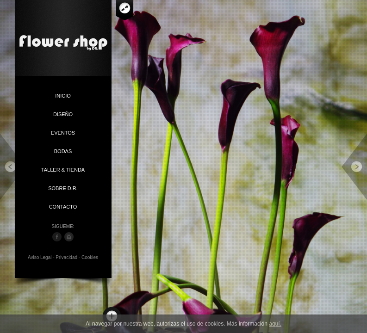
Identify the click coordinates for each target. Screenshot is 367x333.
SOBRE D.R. (63, 188)
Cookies (89, 257)
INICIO (63, 96)
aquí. (275, 324)
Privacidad (66, 257)
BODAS (63, 151)
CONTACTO (63, 207)
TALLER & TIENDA (63, 170)
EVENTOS (63, 133)
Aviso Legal (40, 257)
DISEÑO (63, 114)
